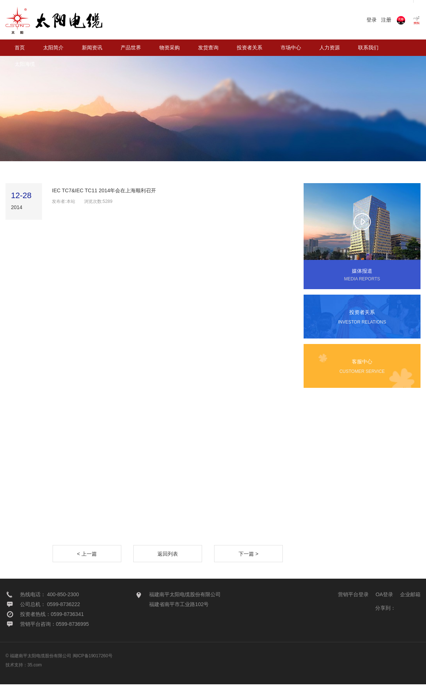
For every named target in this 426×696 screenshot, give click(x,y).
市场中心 (291, 47)
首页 (20, 47)
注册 (386, 20)
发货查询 (208, 47)
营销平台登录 (353, 606)
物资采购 (169, 47)
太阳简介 (53, 47)
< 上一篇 (87, 565)
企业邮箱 (410, 606)
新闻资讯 (92, 47)
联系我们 (368, 47)
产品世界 (131, 47)
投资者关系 (249, 47)
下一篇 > (248, 565)
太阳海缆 (25, 64)
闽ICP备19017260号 (93, 667)
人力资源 (329, 47)
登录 (371, 20)
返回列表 (167, 565)
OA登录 (384, 606)
